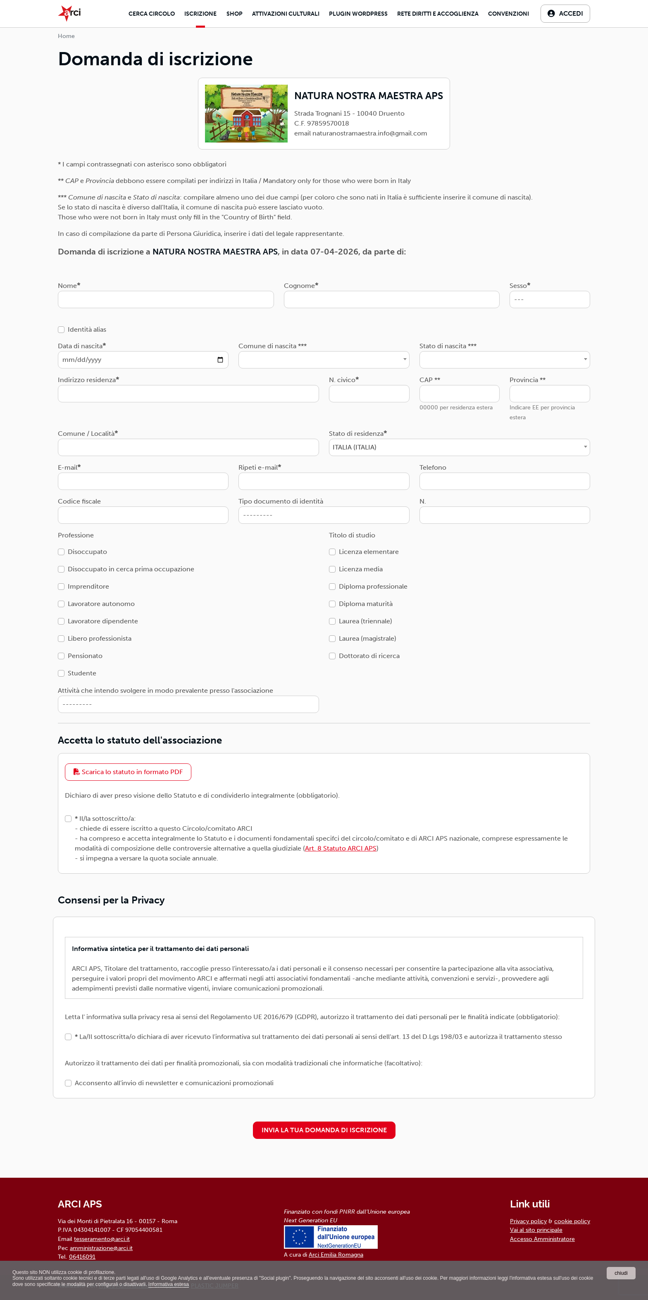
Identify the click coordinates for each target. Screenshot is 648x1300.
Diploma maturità (366, 604)
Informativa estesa (168, 1284)
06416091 (82, 1256)
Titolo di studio (352, 535)
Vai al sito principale (536, 1229)
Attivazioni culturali (285, 13)
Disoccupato (87, 552)
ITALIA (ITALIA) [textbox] (354, 447)
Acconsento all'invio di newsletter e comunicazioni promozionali (174, 1083)
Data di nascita (80, 346)
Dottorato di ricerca (369, 656)
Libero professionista (99, 638)
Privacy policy (528, 1221)
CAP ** (429, 380)
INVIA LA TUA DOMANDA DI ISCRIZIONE (324, 1130)
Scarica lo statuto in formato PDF (128, 772)
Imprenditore (88, 586)
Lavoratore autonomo (101, 604)
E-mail (67, 467)
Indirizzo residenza (87, 380)
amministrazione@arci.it (101, 1248)
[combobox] (323, 359)
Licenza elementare (369, 552)
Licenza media (361, 569)
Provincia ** (528, 380)
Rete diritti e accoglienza (438, 13)
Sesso (518, 286)
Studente (82, 673)
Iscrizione (200, 13)
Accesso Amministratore (542, 1239)
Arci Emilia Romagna (336, 1254)
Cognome (299, 286)
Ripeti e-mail (258, 467)
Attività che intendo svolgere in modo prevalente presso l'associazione (165, 690)
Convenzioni (508, 13)
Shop (234, 13)
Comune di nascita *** (272, 346)
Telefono (432, 467)
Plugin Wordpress (358, 13)
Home (66, 36)
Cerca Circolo (152, 13)
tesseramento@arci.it (102, 1239)
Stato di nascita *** (447, 346)
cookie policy (572, 1221)
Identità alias (87, 329)
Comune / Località (86, 433)
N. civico (342, 380)
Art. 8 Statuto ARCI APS (340, 848)
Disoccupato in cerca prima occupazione (131, 569)
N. (422, 501)
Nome (67, 286)
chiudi (621, 1273)
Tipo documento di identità (280, 501)
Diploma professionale (373, 586)
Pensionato (85, 656)
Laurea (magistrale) (367, 638)
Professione (76, 535)
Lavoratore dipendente (103, 621)
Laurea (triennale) (365, 621)
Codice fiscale (79, 501)
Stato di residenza (356, 433)
